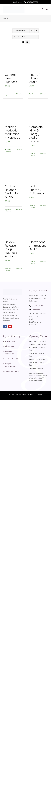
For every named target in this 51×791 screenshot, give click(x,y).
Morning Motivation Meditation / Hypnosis (12, 132)
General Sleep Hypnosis (11, 78)
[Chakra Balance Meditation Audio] (13, 172)
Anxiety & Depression (9, 352)
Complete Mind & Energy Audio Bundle (36, 134)
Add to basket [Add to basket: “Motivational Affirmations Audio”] (33, 262)
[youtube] (10, 326)
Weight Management (10, 365)
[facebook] (5, 326)
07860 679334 (36, 306)
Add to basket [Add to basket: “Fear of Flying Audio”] (33, 95)
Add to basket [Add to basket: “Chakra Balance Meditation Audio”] (8, 210)
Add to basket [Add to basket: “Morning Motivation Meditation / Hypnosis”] (8, 150)
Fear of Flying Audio (34, 78)
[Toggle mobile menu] (47, 9)
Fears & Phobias (11, 359)
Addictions (9, 346)
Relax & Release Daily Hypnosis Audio (11, 249)
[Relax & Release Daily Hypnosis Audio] (13, 228)
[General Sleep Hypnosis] (13, 61)
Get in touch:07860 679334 (25, 2)
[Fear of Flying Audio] (38, 61)
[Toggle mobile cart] (42, 9)
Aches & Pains (10, 341)
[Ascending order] (36, 30)
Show (19, 37)
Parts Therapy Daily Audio (37, 189)
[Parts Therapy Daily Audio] (38, 172)
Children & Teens (11, 371)
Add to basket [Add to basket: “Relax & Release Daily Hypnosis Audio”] (8, 269)
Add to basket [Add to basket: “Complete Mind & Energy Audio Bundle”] (33, 154)
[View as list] (27, 42)
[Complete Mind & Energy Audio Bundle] (38, 113)
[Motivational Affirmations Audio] (38, 228)
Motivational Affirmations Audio (37, 245)
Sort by (20, 30)
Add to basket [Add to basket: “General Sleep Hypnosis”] (8, 95)
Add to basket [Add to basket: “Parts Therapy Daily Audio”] (33, 206)
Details (19, 94)
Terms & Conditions (34, 394)
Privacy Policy (21, 394)
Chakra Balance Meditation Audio (12, 191)
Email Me (34, 310)
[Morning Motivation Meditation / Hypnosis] (13, 113)
